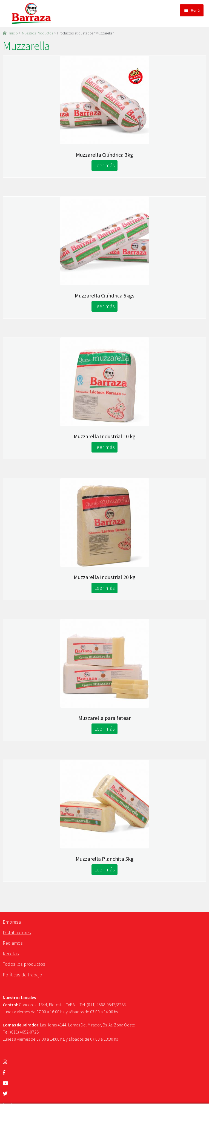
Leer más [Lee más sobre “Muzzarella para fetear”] (104, 728)
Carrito (56, 1128)
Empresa (12, 922)
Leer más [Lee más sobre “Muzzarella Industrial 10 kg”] (104, 446)
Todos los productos (24, 964)
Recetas (11, 953)
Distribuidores (17, 932)
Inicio (13, 33)
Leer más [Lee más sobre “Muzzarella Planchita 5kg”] (104, 869)
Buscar (104, 1113)
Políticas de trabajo (22, 974)
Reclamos (13, 943)
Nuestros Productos (37, 33)
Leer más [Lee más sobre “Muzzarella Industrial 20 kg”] (104, 587)
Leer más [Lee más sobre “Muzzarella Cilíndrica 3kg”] (104, 165)
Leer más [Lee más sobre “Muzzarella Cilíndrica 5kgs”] (104, 306)
